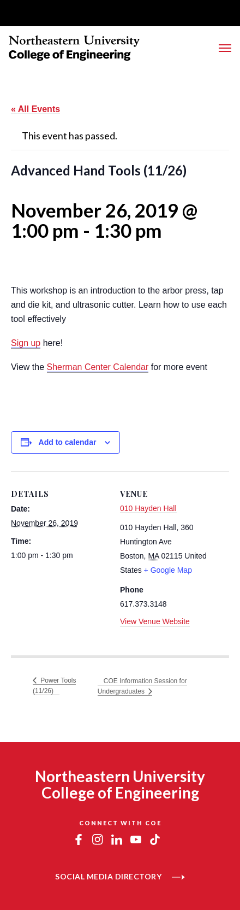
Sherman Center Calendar (98, 367)
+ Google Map (168, 570)
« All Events (35, 109)
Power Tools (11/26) (54, 686)
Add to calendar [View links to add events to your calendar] (68, 442)
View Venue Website (155, 621)
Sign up (25, 343)
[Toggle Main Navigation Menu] (225, 48)
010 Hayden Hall (148, 508)
